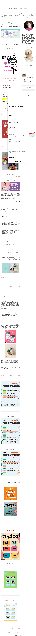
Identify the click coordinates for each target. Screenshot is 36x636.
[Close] (28, 95)
